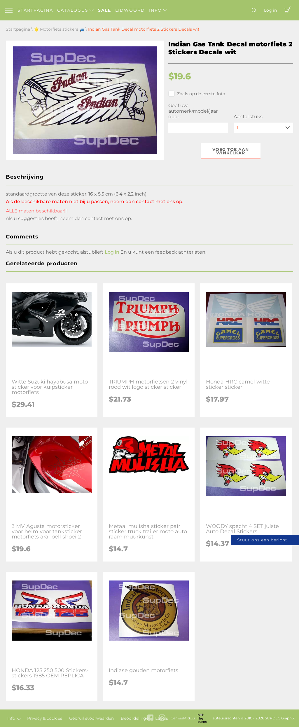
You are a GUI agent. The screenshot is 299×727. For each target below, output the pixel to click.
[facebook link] (150, 718)
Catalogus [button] (75, 10)
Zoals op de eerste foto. (197, 93)
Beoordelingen (136, 718)
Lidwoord (130, 10)
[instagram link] (162, 718)
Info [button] (158, 10)
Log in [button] (112, 252)
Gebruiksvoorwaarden (91, 718)
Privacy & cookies (44, 718)
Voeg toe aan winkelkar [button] (230, 151)
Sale (104, 10)
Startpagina (35, 10)
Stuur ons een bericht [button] (262, 540)
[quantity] (263, 128)
